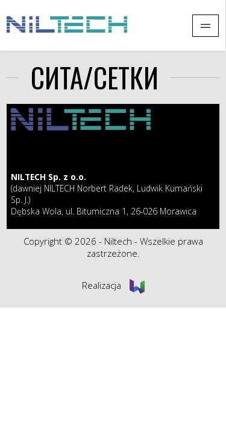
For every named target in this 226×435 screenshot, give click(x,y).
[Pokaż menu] (205, 25)
